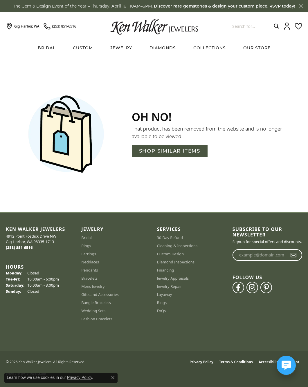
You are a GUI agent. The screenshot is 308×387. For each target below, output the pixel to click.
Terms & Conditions (236, 361)
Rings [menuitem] (86, 245)
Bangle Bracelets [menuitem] (96, 302)
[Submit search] (275, 26)
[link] (22, 26)
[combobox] (251, 26)
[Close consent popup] (113, 377)
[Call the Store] (19, 247)
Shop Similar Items (169, 151)
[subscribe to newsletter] (294, 255)
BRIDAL (46, 47)
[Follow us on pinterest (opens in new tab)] (266, 287)
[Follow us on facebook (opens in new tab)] (238, 287)
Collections (209, 47)
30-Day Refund (170, 237)
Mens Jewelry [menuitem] (93, 286)
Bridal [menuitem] (86, 237)
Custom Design (170, 253)
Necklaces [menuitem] (90, 262)
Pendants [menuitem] (89, 270)
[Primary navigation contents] (154, 48)
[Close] (301, 6)
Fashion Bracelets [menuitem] (96, 318)
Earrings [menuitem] (88, 253)
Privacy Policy (201, 361)
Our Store (257, 47)
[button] (287, 26)
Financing (165, 270)
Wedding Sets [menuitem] (93, 310)
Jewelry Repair (169, 286)
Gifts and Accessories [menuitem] (100, 294)
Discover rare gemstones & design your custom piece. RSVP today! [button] (224, 6)
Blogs (162, 302)
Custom (83, 47)
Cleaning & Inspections (177, 245)
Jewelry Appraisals (173, 278)
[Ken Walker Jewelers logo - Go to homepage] (154, 26)
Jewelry (121, 47)
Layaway (164, 294)
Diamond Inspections (176, 262)
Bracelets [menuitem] (89, 278)
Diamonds (163, 47)
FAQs (161, 310)
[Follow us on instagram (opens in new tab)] (252, 287)
